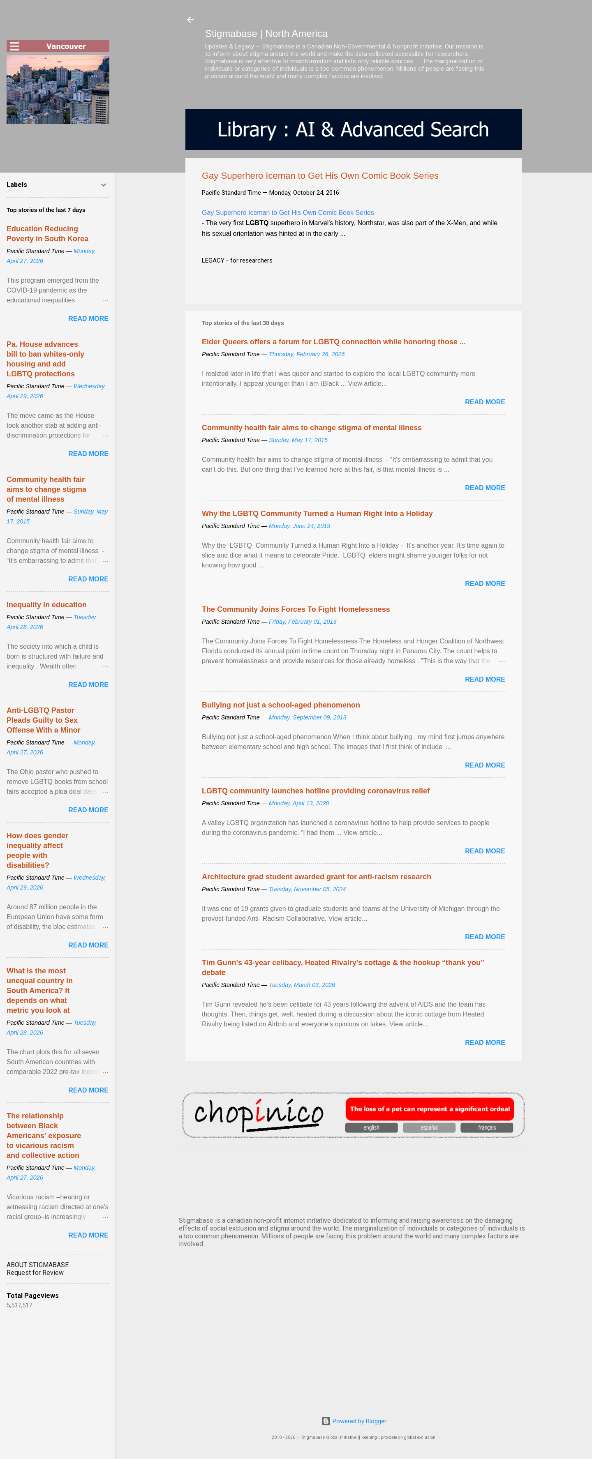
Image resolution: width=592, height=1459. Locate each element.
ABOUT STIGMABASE (38, 1265)
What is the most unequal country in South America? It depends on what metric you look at (40, 990)
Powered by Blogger (353, 1421)
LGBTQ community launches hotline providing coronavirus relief (316, 791)
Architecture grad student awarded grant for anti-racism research (316, 877)
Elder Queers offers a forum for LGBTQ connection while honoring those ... (334, 342)
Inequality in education (47, 605)
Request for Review (35, 1273)
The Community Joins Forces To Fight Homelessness (296, 609)
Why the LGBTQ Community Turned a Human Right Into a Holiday (317, 513)
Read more (485, 402)
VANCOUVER (353, 1179)
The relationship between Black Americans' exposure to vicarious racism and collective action (44, 1135)
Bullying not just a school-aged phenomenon (281, 705)
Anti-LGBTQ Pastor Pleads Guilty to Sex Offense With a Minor (44, 720)
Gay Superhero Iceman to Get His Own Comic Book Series (288, 212)
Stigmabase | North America (266, 33)
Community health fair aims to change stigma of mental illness (312, 428)
